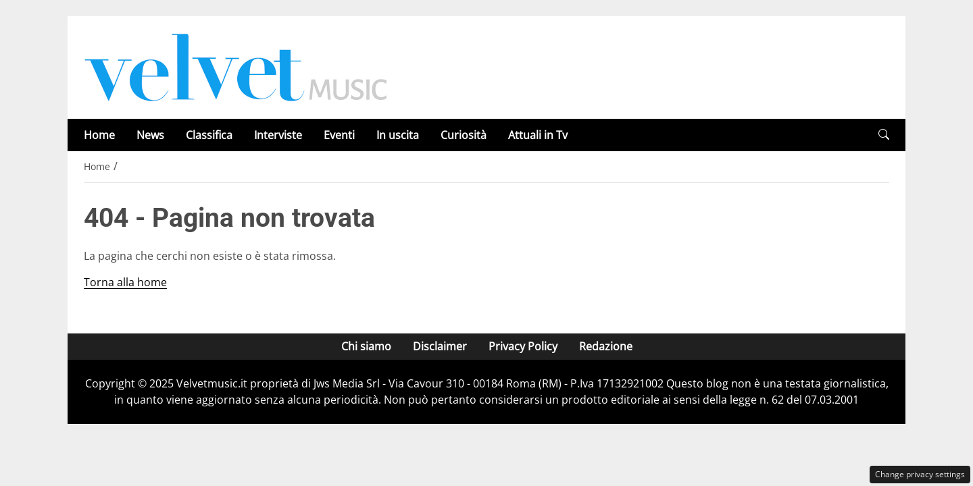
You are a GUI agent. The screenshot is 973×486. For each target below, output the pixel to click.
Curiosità (464, 135)
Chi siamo (366, 346)
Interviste (278, 135)
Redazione (605, 346)
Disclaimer (440, 346)
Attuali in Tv (538, 135)
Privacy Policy (523, 346)
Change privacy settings (920, 474)
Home (99, 135)
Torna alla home (125, 282)
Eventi (339, 135)
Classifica (209, 135)
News (150, 135)
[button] (883, 134)
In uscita (397, 135)
